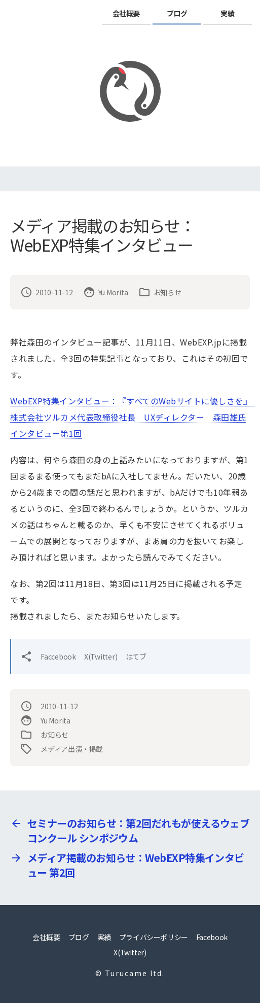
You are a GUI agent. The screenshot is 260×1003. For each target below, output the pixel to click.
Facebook (212, 937)
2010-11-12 (54, 292)
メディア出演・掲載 (72, 749)
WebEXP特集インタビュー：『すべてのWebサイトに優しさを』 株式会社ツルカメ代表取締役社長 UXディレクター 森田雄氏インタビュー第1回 (133, 417)
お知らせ (167, 292)
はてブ (136, 656)
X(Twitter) (101, 656)
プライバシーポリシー (153, 937)
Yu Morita (113, 292)
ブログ (177, 13)
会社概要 (126, 13)
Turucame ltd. (135, 973)
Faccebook (58, 656)
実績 (227, 13)
